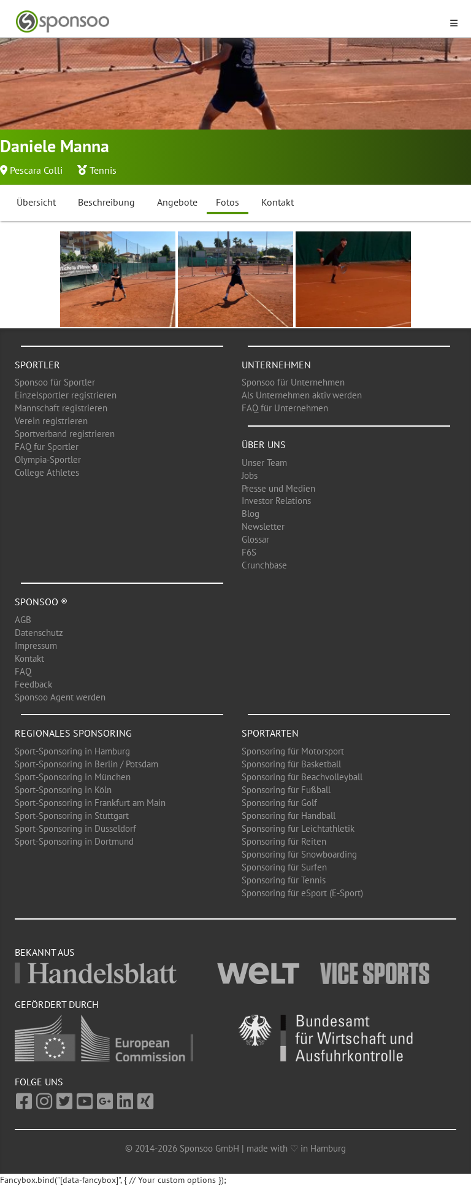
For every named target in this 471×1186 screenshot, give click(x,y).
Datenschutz (39, 632)
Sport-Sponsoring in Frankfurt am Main (90, 802)
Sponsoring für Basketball (291, 764)
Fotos (227, 202)
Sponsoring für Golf (279, 802)
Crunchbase (264, 565)
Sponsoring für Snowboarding (299, 854)
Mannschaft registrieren (61, 408)
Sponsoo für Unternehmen (293, 382)
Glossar (255, 539)
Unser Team (264, 462)
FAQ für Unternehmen (285, 408)
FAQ (23, 671)
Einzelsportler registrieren (66, 395)
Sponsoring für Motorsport (293, 751)
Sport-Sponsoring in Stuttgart (72, 815)
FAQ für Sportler (46, 446)
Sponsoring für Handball (288, 815)
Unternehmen (276, 365)
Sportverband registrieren (65, 434)
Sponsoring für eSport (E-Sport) (302, 893)
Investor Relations (276, 500)
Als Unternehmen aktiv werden (302, 395)
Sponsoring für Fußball (286, 790)
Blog (250, 513)
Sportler (37, 365)
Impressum (36, 645)
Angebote (177, 202)
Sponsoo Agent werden (60, 697)
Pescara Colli (36, 170)
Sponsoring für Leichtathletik (298, 828)
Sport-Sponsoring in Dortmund (74, 841)
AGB (23, 620)
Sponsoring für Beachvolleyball (302, 777)
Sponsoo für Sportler (55, 382)
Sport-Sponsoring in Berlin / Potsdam (86, 764)
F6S (249, 552)
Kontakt (277, 202)
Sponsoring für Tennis (284, 880)
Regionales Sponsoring (73, 733)
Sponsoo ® (41, 601)
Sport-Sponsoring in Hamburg (72, 751)
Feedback (33, 684)
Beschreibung (106, 202)
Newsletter (263, 526)
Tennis (103, 170)
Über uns (264, 444)
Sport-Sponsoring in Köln (63, 790)
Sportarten (270, 733)
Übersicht (36, 202)
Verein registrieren (51, 421)
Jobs (250, 475)
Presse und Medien (278, 488)
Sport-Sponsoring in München (73, 777)
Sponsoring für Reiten (284, 841)
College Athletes (47, 472)
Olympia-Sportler (48, 459)
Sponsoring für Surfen (284, 867)
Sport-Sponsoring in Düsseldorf (75, 828)
